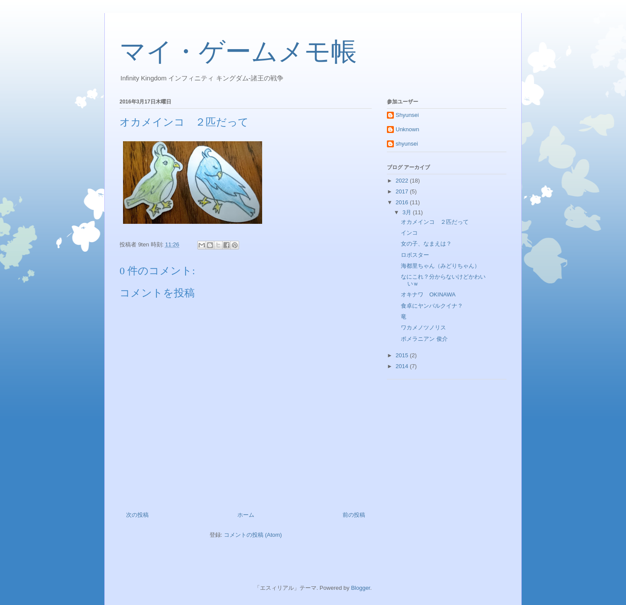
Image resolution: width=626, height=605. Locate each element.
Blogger (360, 588)
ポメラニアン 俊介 (424, 339)
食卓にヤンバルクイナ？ (432, 305)
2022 (403, 180)
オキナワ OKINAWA (428, 294)
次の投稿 (137, 515)
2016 (403, 202)
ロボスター (415, 255)
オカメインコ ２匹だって (435, 222)
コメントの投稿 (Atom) (253, 535)
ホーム (245, 515)
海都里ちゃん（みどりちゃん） (440, 266)
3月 (408, 212)
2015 (403, 355)
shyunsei (407, 143)
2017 (403, 191)
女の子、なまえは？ (426, 243)
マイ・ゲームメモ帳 (238, 51)
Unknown (407, 129)
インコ (409, 232)
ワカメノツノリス (423, 327)
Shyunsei (407, 115)
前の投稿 (354, 515)
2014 (403, 366)
